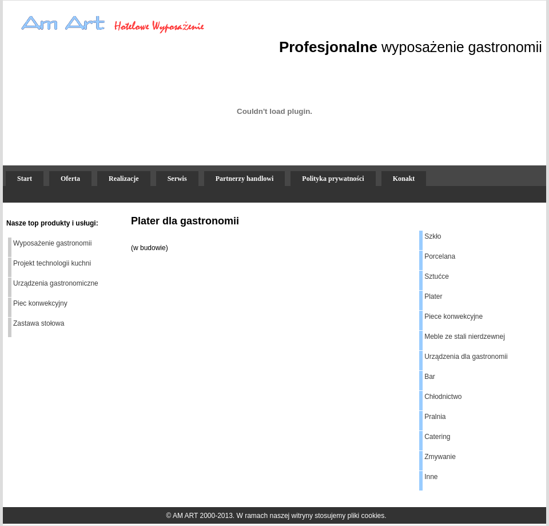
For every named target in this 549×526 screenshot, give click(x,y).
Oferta (70, 179)
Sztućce (436, 276)
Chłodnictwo (443, 397)
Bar (429, 377)
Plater (433, 296)
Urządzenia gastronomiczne (55, 283)
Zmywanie (440, 457)
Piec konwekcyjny (40, 303)
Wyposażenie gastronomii (52, 243)
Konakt (404, 179)
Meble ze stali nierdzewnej (464, 337)
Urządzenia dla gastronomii (465, 357)
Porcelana (439, 256)
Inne (430, 477)
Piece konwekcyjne (453, 317)
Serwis (177, 179)
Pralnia (434, 417)
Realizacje (124, 179)
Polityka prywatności (333, 179)
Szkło (432, 236)
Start (24, 179)
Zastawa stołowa (38, 323)
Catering (437, 437)
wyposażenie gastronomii (461, 47)
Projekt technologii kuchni (52, 263)
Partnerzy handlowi (245, 179)
